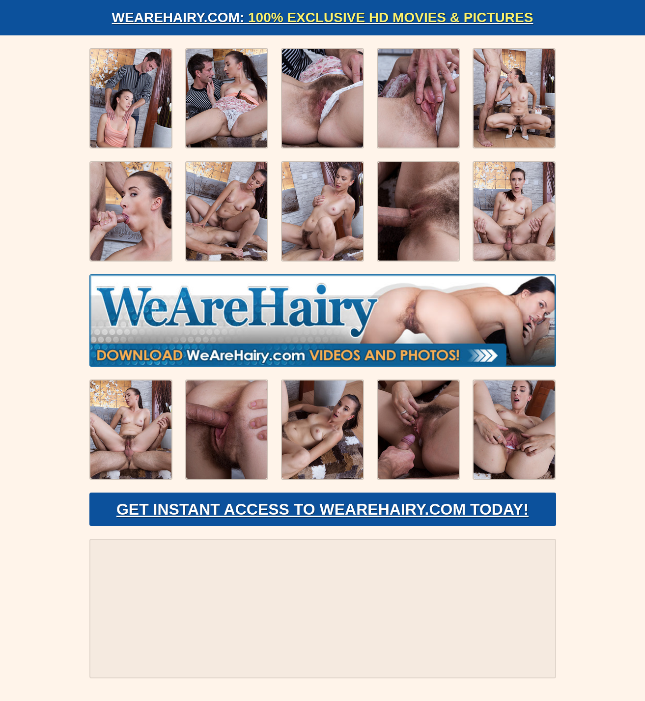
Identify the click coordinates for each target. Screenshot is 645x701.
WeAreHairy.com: (322, 17)
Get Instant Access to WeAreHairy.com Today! (322, 509)
